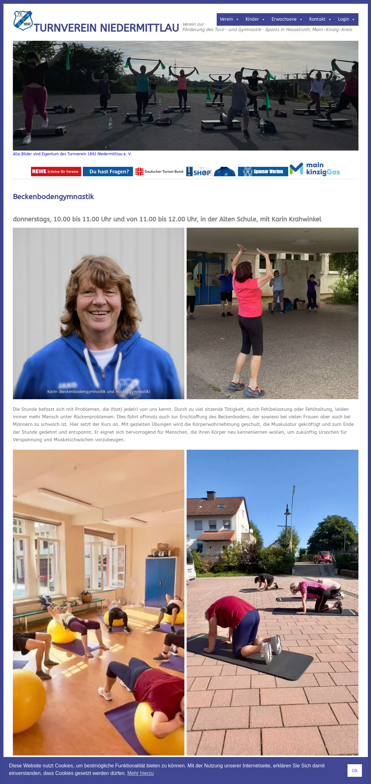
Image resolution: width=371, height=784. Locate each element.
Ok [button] (355, 770)
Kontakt (320, 19)
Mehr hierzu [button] (140, 773)
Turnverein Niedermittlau (106, 28)
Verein (229, 19)
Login (346, 19)
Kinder (255, 19)
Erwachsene (287, 19)
